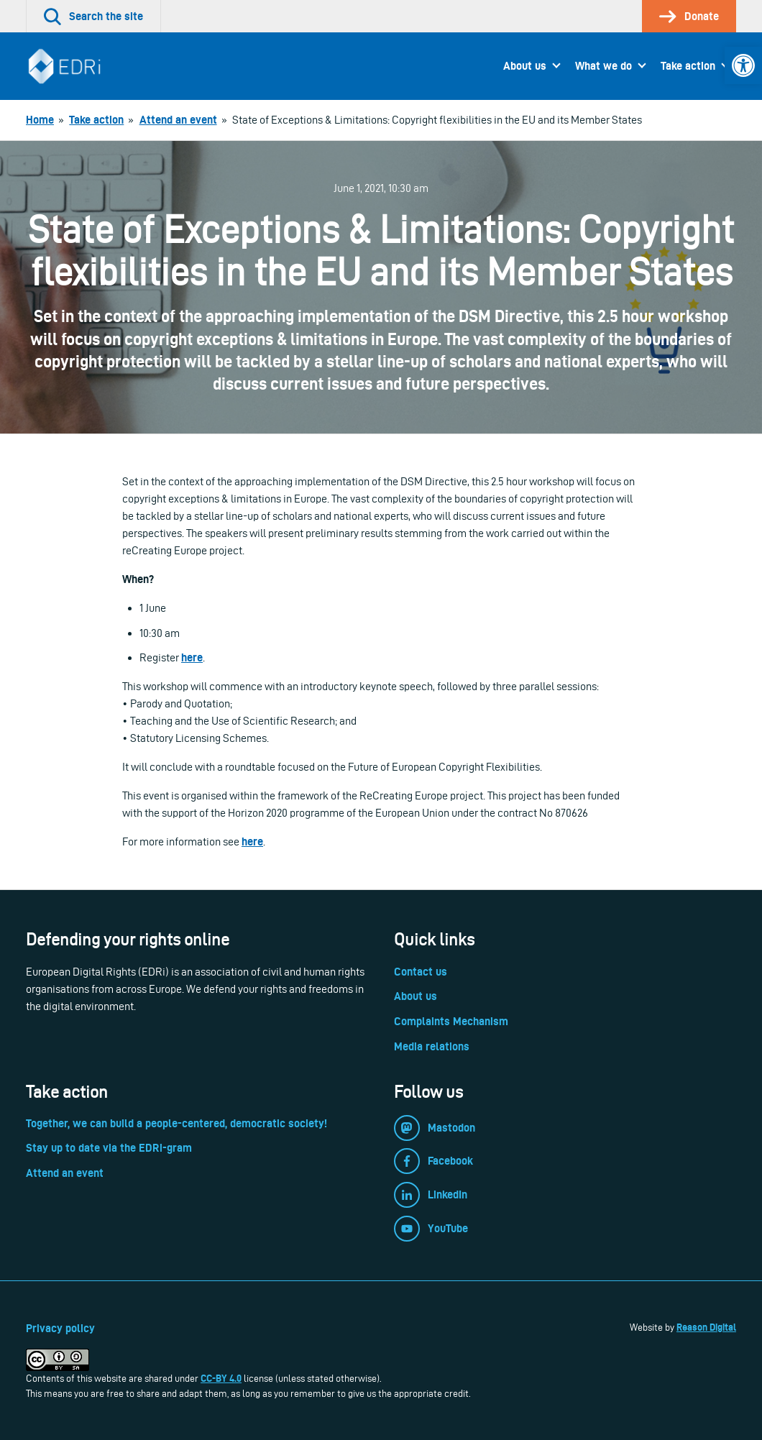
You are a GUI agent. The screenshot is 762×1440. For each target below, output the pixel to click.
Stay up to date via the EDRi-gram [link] (109, 1148)
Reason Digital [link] (706, 1327)
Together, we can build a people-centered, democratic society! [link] (176, 1123)
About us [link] (524, 66)
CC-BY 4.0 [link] (221, 1378)
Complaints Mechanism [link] (451, 1021)
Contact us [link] (420, 972)
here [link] (192, 657)
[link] (743, 65)
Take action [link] (688, 66)
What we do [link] (603, 66)
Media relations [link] (431, 1046)
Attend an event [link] (65, 1173)
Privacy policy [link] (60, 1328)
